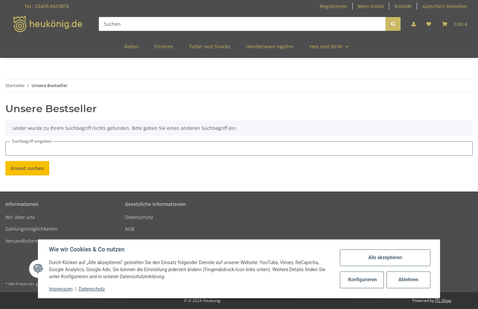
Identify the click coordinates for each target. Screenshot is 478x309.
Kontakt (403, 6)
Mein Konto (371, 6)
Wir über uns (20, 217)
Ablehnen (408, 279)
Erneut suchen (27, 168)
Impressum (60, 289)
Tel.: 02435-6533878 (46, 6)
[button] (413, 23)
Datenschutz (139, 217)
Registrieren (333, 6)
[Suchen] (242, 24)
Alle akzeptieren (385, 257)
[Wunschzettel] (428, 23)
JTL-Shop (443, 300)
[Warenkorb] (454, 23)
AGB (129, 229)
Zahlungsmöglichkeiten (31, 229)
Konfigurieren (362, 279)
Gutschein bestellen (444, 6)
